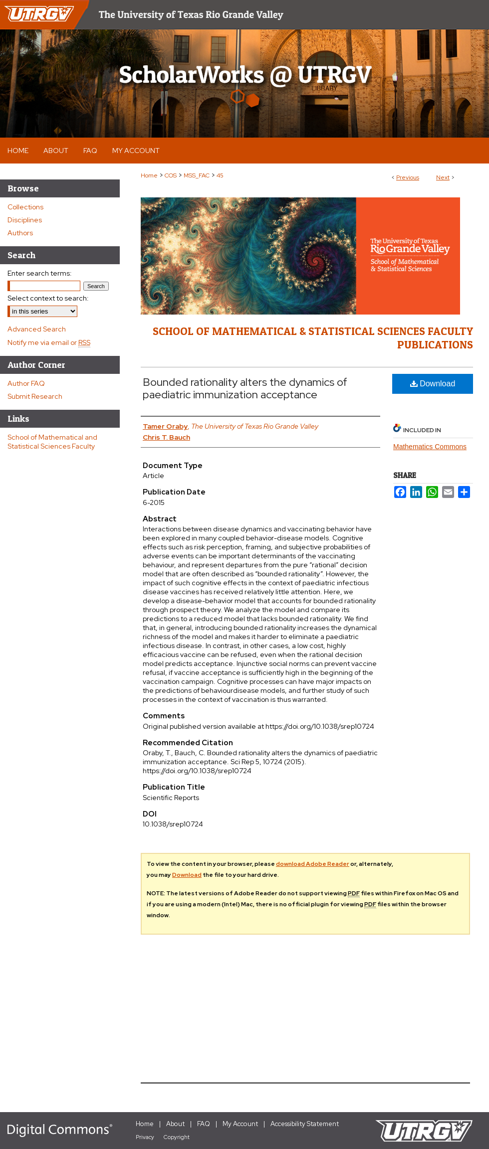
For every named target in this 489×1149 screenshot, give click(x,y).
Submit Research (34, 396)
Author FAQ (26, 383)
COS (171, 175)
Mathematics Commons (430, 447)
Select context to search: (48, 298)
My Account (240, 1124)
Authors (20, 232)
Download (433, 383)
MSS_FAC (197, 175)
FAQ (203, 1124)
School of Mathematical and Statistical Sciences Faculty (52, 442)
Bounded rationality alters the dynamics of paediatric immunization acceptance (245, 388)
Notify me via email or (48, 342)
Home (149, 175)
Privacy (145, 1137)
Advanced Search (36, 329)
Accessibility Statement (304, 1124)
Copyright (177, 1137)
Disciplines (24, 219)
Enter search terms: (39, 273)
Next (443, 177)
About (175, 1124)
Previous (407, 177)
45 (220, 175)
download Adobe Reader (312, 864)
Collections (25, 206)
